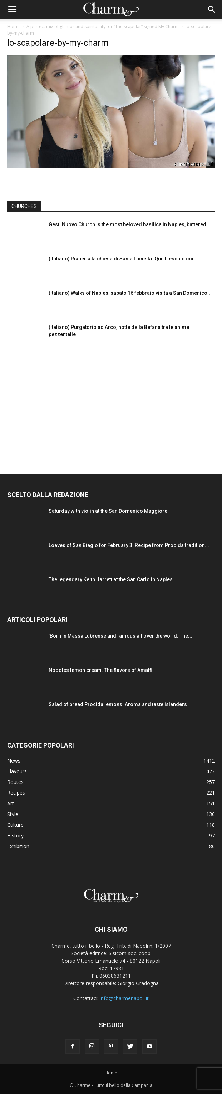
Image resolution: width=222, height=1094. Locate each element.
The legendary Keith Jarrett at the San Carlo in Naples (111, 579)
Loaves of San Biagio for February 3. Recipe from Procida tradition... (129, 545)
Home (13, 27)
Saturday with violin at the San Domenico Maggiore (108, 511)
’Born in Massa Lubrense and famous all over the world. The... (120, 636)
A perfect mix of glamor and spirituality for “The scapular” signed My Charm (102, 27)
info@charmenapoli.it (124, 998)
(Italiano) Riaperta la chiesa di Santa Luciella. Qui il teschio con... (124, 259)
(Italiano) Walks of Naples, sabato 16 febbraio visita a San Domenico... (130, 293)
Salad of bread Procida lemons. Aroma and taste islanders (118, 704)
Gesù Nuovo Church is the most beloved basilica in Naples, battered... (130, 224)
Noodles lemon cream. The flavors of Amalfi (100, 670)
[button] (212, 9)
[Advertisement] (111, 404)
